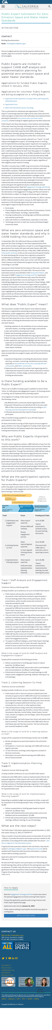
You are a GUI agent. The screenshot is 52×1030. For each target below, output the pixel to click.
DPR (18, 999)
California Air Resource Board (26, 6)
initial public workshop (9, 253)
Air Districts (5, 973)
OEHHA (29, 999)
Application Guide (36, 849)
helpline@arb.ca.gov (17, 935)
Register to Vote (7, 975)
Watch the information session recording (19, 108)
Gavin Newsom (9, 983)
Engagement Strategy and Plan (37, 187)
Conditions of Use (8, 970)
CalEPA (3, 999)
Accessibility (6, 965)
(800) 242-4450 (5, 935)
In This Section (9, 28)
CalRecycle (11, 999)
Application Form (11, 104)
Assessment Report (37, 273)
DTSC (23, 999)
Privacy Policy (6, 968)
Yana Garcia (25, 985)
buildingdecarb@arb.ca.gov (16, 43)
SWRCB (36, 999)
